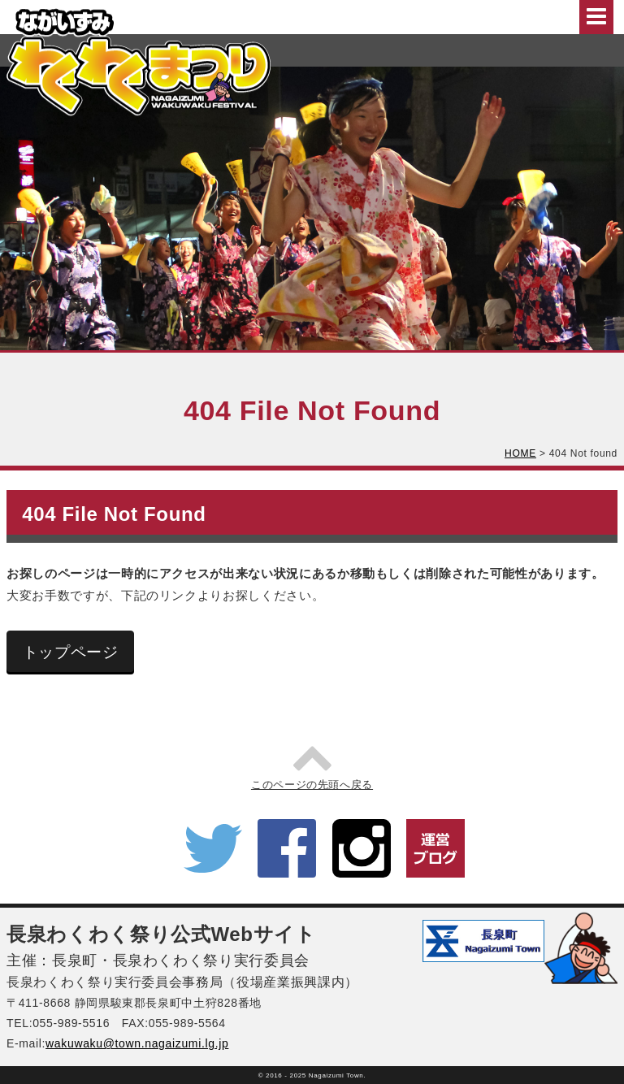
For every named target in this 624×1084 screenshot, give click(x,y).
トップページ (71, 652)
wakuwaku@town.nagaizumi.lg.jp (137, 1043)
